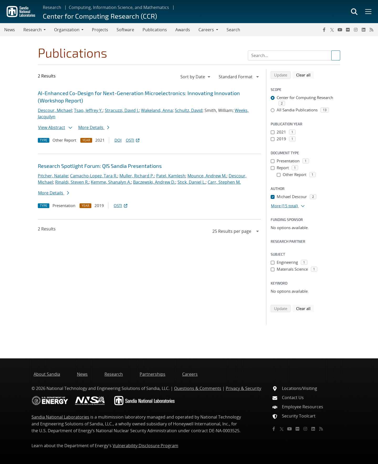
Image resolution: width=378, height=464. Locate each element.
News (9, 30)
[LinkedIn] (364, 30)
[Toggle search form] (354, 11)
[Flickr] (348, 30)
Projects (100, 30)
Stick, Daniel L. (191, 182)
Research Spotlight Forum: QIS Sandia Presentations (100, 166)
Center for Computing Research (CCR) (100, 16)
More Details (93, 127)
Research (52, 7)
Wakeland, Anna (157, 110)
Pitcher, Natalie (53, 176)
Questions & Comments (197, 388)
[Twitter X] (332, 30)
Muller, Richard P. (136, 176)
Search (233, 30)
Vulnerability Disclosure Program (145, 445)
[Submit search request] (335, 55)
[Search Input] (294, 55)
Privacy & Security (243, 388)
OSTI (133, 140)
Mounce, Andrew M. (207, 176)
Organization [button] (67, 30)
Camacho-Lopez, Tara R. (93, 176)
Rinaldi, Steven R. (72, 182)
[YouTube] (340, 30)
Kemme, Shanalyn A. (111, 182)
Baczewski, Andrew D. (154, 182)
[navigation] (195, 76)
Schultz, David (188, 110)
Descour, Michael (55, 110)
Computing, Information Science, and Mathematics (119, 7)
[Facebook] (324, 30)
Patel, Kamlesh (170, 176)
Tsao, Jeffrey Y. (88, 110)
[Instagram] (356, 30)
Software (125, 30)
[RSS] (371, 30)
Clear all (305, 75)
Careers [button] (206, 30)
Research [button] (32, 30)
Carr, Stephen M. (224, 182)
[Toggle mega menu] (368, 11)
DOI (118, 140)
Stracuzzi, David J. (122, 110)
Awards (182, 30)
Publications (155, 30)
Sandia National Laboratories (60, 417)
